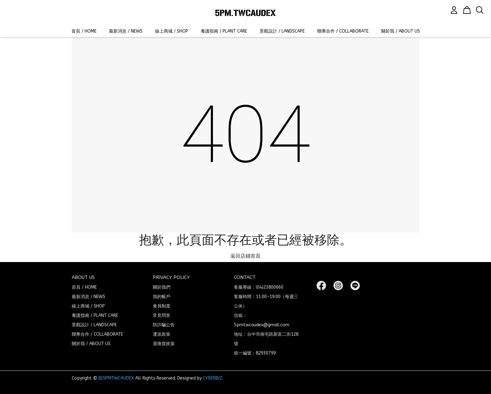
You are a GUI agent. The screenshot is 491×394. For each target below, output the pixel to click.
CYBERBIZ (212, 378)
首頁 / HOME (83, 31)
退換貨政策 (164, 343)
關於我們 (161, 287)
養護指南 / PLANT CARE (224, 31)
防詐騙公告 (164, 325)
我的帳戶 (161, 296)
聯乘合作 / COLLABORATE (343, 31)
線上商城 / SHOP (171, 31)
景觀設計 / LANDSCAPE (282, 31)
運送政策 (161, 334)
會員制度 (161, 306)
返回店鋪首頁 (245, 256)
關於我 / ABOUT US (400, 31)
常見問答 (161, 315)
